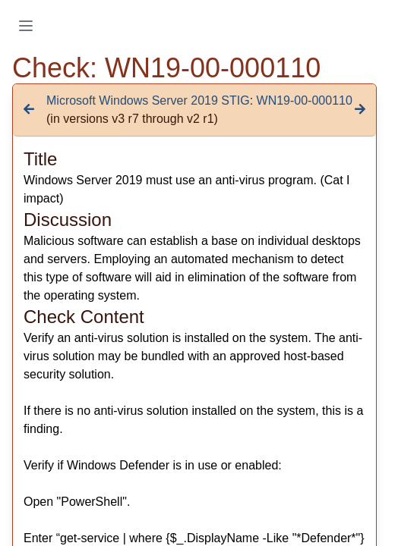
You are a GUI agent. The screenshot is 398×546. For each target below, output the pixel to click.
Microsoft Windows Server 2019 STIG (148, 100)
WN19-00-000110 (304, 100)
